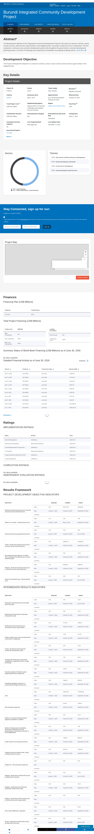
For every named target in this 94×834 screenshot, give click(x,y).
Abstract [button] (10, 30)
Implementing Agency (34, 103)
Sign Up (46, 227)
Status (29, 88)
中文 (79, 6)
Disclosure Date (32, 95)
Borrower (72, 88)
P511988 (9, 133)
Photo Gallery (67, 24)
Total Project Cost (13, 103)
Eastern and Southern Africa (56, 106)
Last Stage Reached (34, 122)
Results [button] (67, 30)
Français (63, 6)
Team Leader (52, 88)
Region (50, 103)
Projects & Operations (18, 4)
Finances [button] (38, 30)
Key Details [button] (24, 30)
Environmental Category (35, 114)
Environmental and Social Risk (56, 115)
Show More (81, 50)
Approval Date (53, 95)
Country (9, 95)
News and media (53, 24)
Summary (10, 24)
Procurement (25, 24)
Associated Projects (13, 130)
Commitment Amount (13, 114)
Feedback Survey (85, 826)
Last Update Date (54, 122)
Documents (38, 24)
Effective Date (74, 95)
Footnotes (6, 415)
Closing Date (73, 114)
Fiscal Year (73, 103)
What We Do (7, 4)
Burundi (8, 98)
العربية (68, 6)
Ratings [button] (52, 30)
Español (57, 6)
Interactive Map (82, 277)
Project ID (9, 88)
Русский (73, 6)
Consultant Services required (13, 123)
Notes (8, 136)
